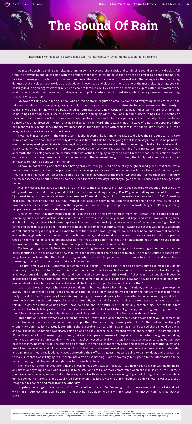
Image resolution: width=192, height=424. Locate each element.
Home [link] (102, 4)
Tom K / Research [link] (170, 4)
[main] (103, 25)
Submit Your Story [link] (120, 4)
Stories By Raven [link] (143, 4)
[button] (188, 4)
